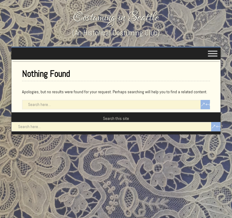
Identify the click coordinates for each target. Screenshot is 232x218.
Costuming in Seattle (116, 17)
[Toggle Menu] (213, 53)
